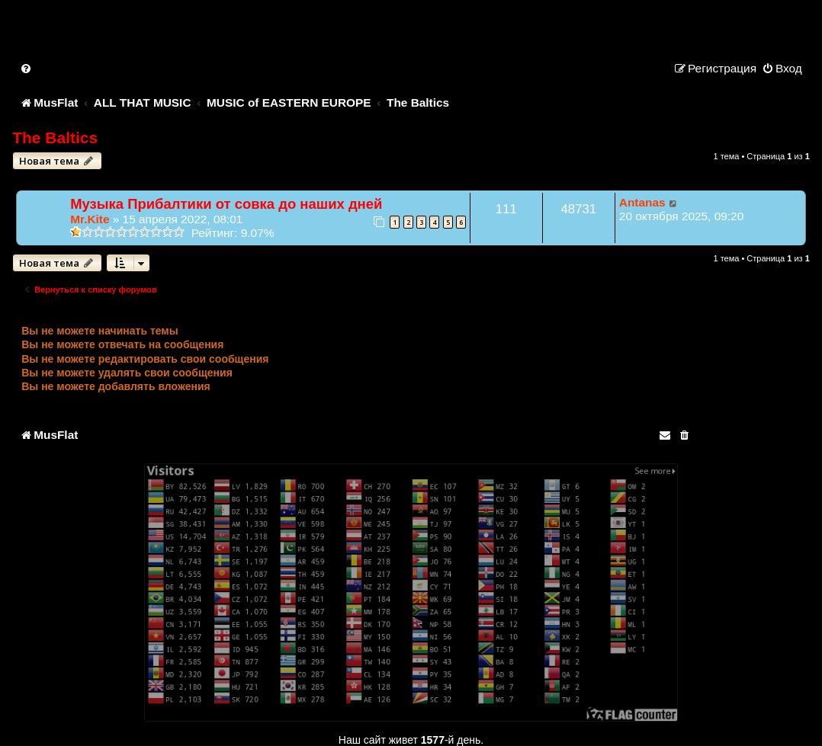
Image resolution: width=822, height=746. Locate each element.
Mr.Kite (89, 219)
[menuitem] (27, 68)
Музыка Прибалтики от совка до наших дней (226, 204)
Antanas (642, 202)
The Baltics (55, 137)
